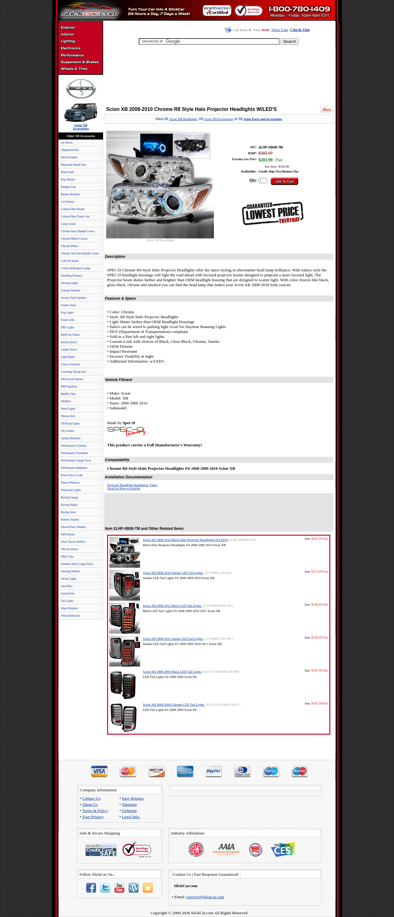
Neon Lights (68, 408)
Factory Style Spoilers (73, 297)
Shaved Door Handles (73, 527)
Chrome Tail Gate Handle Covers (80, 253)
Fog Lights (67, 312)
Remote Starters (70, 519)
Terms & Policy (95, 810)
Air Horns (67, 142)
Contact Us (91, 798)
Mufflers (66, 401)
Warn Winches (69, 608)
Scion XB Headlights (183, 119)
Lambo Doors (69, 349)
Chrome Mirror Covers (74, 238)
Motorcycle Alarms (72, 379)
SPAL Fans (67, 556)
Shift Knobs (68, 534)
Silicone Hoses (69, 549)
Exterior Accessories (80, 28)
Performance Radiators (74, 467)
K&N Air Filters (70, 334)
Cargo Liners (68, 223)
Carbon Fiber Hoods (72, 209)
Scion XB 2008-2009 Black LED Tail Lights (172, 671)
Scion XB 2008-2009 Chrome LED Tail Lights (173, 704)
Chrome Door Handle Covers (78, 231)
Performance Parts (80, 55)
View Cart (279, 29)
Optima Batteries (70, 438)
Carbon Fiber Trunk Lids (75, 216)
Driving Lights (69, 283)
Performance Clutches (73, 445)
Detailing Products (71, 275)
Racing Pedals (69, 504)
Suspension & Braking (80, 62)
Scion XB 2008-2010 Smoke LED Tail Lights (173, 572)
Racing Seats (68, 512)
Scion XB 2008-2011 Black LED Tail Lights (172, 605)
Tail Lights (67, 601)
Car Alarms (67, 201)
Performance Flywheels (74, 453)
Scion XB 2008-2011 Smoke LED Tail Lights (173, 638)
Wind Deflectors (70, 615)
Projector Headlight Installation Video (132, 485)
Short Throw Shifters (73, 541)
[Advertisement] (219, 74)
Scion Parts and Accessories (262, 119)
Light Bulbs (67, 357)
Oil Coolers (67, 430)
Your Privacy (93, 816)
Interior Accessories (80, 35)
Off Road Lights (70, 423)
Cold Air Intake (70, 260)
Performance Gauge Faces (76, 460)
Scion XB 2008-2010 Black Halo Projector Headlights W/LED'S (185, 540)
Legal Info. (131, 816)
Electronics (80, 48)
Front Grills (67, 320)
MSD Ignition (69, 386)
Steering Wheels (70, 571)
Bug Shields (68, 179)
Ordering (129, 810)
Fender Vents (68, 305)
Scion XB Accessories (218, 119)
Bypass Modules (70, 194)
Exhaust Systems (70, 290)
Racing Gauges (69, 497)
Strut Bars (67, 586)
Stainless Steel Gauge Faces (77, 564)
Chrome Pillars (69, 246)
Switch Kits (67, 593)
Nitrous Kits (68, 416)
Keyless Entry (69, 342)
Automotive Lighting (80, 42)
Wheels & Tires (80, 69)
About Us (90, 804)
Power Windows (70, 482)
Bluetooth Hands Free (73, 164)
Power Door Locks (71, 475)
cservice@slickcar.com (205, 897)
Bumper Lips (68, 187)
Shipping (129, 804)
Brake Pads (67, 172)
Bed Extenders (69, 157)
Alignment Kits (70, 150)
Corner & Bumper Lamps (75, 268)
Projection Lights (71, 490)
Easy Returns (133, 798)
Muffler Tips (68, 394)
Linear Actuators (70, 364)
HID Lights (67, 327)
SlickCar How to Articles (123, 488)
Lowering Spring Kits (73, 371)
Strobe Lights (69, 578)
